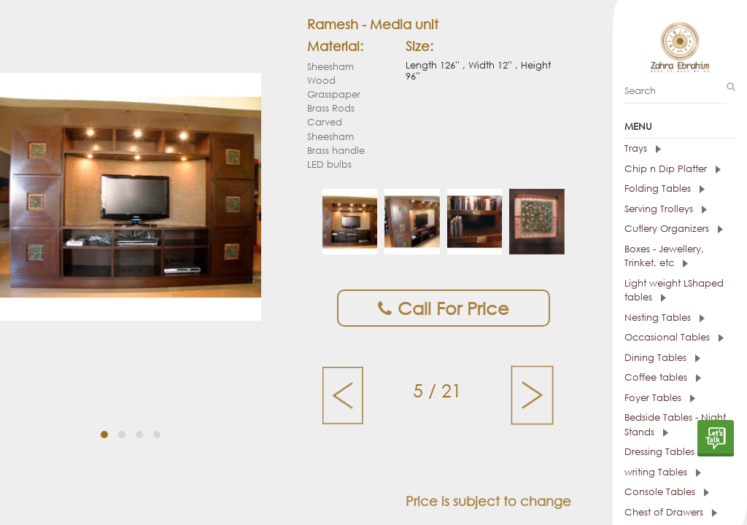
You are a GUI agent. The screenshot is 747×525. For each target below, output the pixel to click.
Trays (642, 148)
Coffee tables (662, 377)
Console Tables (666, 492)
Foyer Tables (659, 398)
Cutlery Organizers (673, 228)
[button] (104, 434)
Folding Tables (664, 188)
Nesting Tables (664, 317)
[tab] (679, 149)
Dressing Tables (666, 452)
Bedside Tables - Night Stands (675, 424)
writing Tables (662, 472)
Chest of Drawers (670, 512)
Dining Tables (662, 357)
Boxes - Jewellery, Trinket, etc (664, 256)
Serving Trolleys (665, 209)
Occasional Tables (674, 337)
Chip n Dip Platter (672, 169)
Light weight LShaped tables (674, 290)
